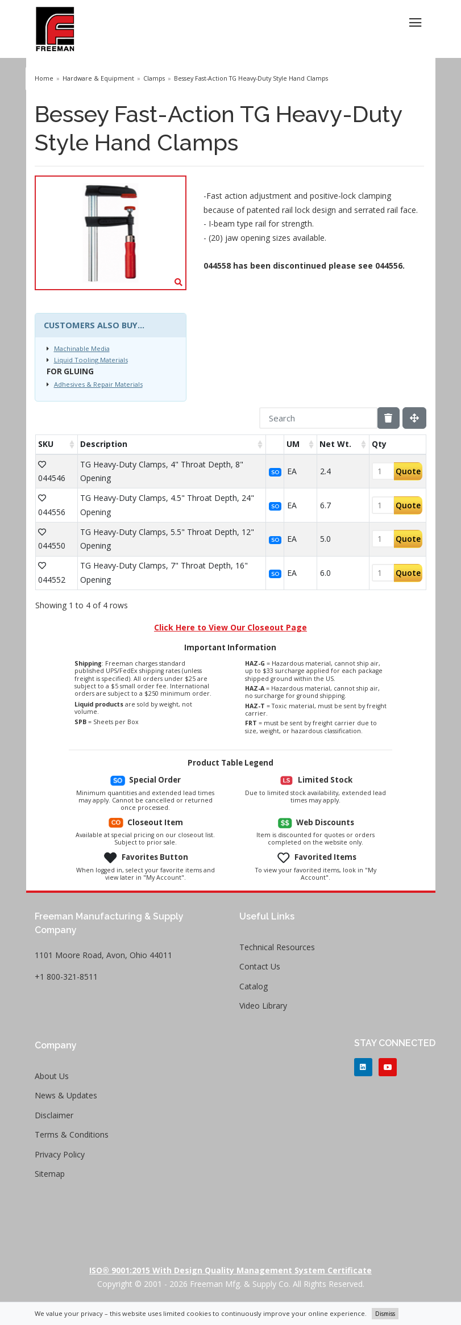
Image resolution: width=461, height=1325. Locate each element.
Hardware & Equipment (98, 78)
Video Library (263, 1005)
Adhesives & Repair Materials (98, 384)
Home (44, 78)
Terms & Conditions (72, 1134)
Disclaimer (54, 1115)
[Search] (318, 418)
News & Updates (66, 1095)
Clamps (154, 78)
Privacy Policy (60, 1154)
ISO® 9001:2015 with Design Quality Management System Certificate (230, 1270)
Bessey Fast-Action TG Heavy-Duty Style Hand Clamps (251, 78)
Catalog (253, 986)
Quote (408, 471)
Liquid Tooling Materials (91, 360)
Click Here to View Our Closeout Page (230, 627)
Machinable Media (82, 348)
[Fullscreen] (414, 418)
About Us (52, 1076)
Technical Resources (277, 947)
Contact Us (259, 966)
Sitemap (50, 1173)
